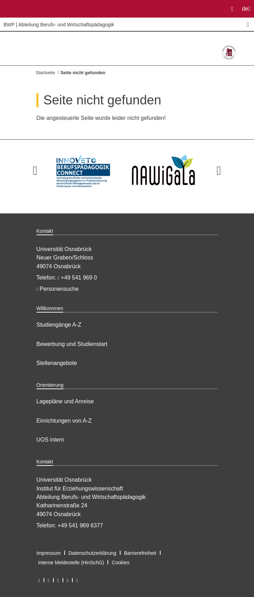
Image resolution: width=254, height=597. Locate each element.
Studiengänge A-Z (59, 325)
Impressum (49, 553)
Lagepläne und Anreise (65, 401)
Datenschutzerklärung (92, 553)
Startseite (45, 72)
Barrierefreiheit (140, 553)
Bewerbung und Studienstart (72, 344)
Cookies (121, 562)
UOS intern (50, 440)
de (248, 11)
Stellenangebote (57, 363)
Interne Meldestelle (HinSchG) (71, 562)
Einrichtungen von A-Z (64, 421)
